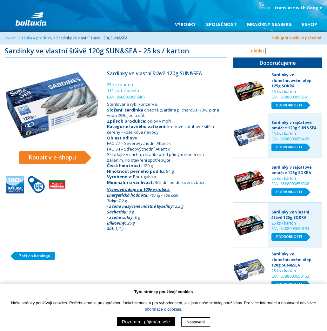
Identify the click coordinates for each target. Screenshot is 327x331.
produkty (44, 37)
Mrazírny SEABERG (269, 24)
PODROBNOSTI (291, 105)
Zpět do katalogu (32, 256)
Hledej (257, 50)
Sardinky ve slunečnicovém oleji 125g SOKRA (291, 80)
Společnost (221, 24)
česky (264, 7)
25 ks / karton (283, 91)
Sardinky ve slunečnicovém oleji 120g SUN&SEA (291, 259)
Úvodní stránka (18, 37)
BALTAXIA (31, 19)
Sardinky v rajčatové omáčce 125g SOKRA (291, 170)
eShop (309, 24)
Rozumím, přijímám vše (146, 321)
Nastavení (196, 322)
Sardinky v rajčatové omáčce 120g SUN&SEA (294, 125)
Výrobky (185, 24)
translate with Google (298, 7)
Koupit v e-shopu (57, 157)
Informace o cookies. (163, 309)
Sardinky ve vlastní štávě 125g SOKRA (290, 214)
